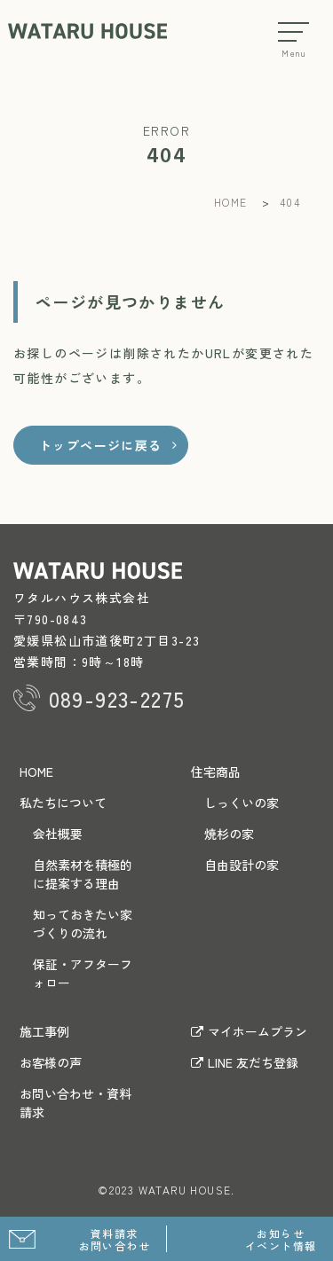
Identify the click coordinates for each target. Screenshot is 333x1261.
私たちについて (63, 802)
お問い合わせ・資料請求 (75, 1103)
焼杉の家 (229, 833)
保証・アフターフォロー (82, 973)
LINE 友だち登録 (244, 1062)
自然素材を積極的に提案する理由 (82, 874)
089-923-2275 (117, 698)
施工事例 (44, 1031)
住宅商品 (216, 771)
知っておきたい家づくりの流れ (82, 923)
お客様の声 (51, 1062)
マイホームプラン (249, 1031)
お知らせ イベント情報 (280, 1239)
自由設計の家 (241, 864)
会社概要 (58, 833)
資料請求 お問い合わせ (114, 1239)
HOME (36, 771)
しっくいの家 (241, 802)
